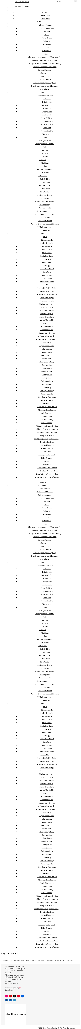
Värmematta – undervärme (44, 201)
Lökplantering (47, 349)
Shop (43, 234)
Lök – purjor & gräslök (46, 455)
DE (10, 23)
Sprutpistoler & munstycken (47, 407)
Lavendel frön (47, 108)
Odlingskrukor (47, 368)
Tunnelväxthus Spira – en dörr (47, 474)
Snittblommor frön (47, 28)
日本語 (12, 27)
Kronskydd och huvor (47, 333)
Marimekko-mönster (46, 317)
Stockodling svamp (47, 413)
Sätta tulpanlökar (45, 80)
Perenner (42, 160)
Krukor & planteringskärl (47, 336)
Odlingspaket (47, 375)
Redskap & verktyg (47, 391)
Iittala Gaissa (47, 250)
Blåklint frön (46, 102)
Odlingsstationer (47, 381)
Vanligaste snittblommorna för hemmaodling (45, 64)
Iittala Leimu (47, 262)
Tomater (45, 157)
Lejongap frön (47, 112)
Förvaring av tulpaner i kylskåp (44, 83)
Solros (47, 48)
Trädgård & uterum (47, 436)
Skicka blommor (43, 211)
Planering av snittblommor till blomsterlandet (44, 57)
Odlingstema (47, 384)
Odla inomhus (47, 365)
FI (10, 4)
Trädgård (44, 323)
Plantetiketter (45, 189)
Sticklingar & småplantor (47, 410)
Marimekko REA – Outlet (47, 288)
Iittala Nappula (46, 266)
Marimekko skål (47, 307)
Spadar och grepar (46, 400)
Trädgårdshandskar (47, 442)
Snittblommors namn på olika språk (45, 60)
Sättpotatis (47, 464)
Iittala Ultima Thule (47, 282)
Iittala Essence (47, 246)
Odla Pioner (44, 163)
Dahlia (46, 35)
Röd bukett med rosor (45, 227)
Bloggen (45, 12)
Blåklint (47, 31)
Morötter (45, 153)
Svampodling (47, 416)
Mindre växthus (47, 355)
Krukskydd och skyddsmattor (47, 339)
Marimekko (44, 285)
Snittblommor (45, 15)
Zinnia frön (47, 137)
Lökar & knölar (47, 458)
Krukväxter (47, 343)
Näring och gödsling (47, 362)
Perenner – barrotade (44, 169)
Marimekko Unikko (47, 320)
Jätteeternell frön (47, 105)
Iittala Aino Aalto (47, 240)
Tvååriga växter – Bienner (44, 144)
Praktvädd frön (46, 118)
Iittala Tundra (47, 278)
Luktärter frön (47, 115)
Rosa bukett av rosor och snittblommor (45, 224)
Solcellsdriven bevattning (47, 397)
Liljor (45, 166)
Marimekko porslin (47, 301)
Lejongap (46, 41)
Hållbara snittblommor (45, 22)
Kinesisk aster (47, 38)
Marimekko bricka (47, 291)
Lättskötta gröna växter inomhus (44, 67)
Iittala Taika (47, 272)
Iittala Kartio (46, 253)
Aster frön (46, 99)
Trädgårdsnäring (47, 448)
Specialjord (47, 404)
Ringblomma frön (46, 121)
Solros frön (47, 128)
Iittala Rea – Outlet (47, 269)
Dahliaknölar (45, 19)
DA (10, 17)
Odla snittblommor (45, 25)
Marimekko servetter (46, 304)
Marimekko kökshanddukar (47, 294)
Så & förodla (42, 176)
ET (10, 7)
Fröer (43, 92)
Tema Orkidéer (46, 423)
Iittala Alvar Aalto (46, 243)
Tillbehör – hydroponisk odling (47, 426)
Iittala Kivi (47, 259)
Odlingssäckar (47, 378)
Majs (45, 147)
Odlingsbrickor (44, 185)
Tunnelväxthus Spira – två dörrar (47, 477)
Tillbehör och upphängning (47, 432)
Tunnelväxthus (47, 452)
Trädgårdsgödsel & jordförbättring (46, 439)
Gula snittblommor (45, 221)
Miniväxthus (46, 359)
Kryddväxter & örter (46, 346)
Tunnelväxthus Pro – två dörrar (47, 471)
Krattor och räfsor (46, 330)
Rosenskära (47, 44)
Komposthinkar (47, 327)
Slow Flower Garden (22, 2)
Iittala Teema (47, 275)
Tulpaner (42, 73)
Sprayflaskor (44, 198)
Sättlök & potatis (47, 394)
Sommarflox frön (47, 131)
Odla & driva (45, 179)
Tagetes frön (46, 134)
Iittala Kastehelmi (46, 256)
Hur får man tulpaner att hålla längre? (44, 86)
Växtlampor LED (44, 208)
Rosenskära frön (47, 124)
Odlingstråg (47, 387)
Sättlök (46, 461)
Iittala (45, 237)
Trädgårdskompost (47, 445)
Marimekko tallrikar (47, 311)
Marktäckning (47, 352)
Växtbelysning (44, 205)
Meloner (45, 150)
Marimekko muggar (47, 298)
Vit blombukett (44, 230)
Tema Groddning (47, 420)
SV (10, 11)
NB (10, 14)
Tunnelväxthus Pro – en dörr (47, 468)
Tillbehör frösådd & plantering (47, 429)
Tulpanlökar (44, 76)
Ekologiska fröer (45, 141)
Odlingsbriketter (45, 182)
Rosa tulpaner (45, 89)
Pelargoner (45, 173)
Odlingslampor (46, 371)
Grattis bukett (45, 217)
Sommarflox (46, 51)
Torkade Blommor (44, 70)
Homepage (69, 960)
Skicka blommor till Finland (45, 214)
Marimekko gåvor (46, 314)
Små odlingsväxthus (44, 195)
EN (10, 20)
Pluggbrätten (44, 192)
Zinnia (47, 54)
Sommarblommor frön (45, 96)
